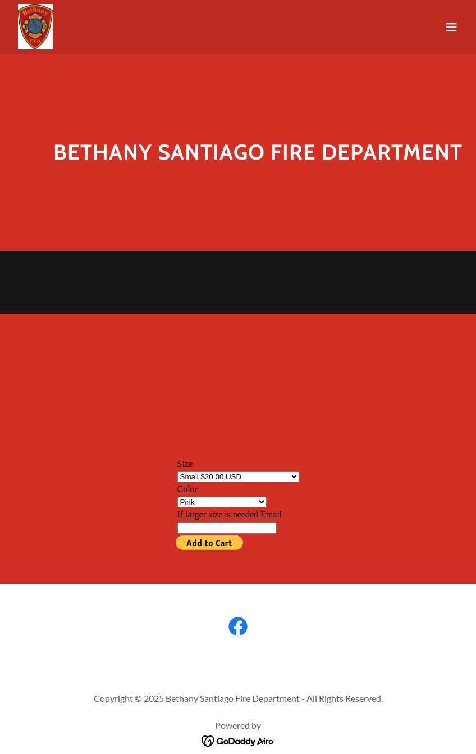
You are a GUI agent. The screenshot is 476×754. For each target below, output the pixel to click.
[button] (451, 27)
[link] (35, 26)
